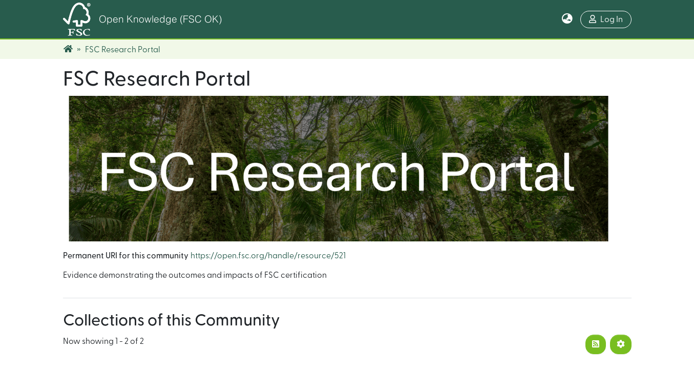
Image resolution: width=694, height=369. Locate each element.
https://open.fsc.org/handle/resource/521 (268, 256)
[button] (567, 19)
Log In (606, 19)
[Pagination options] (621, 344)
